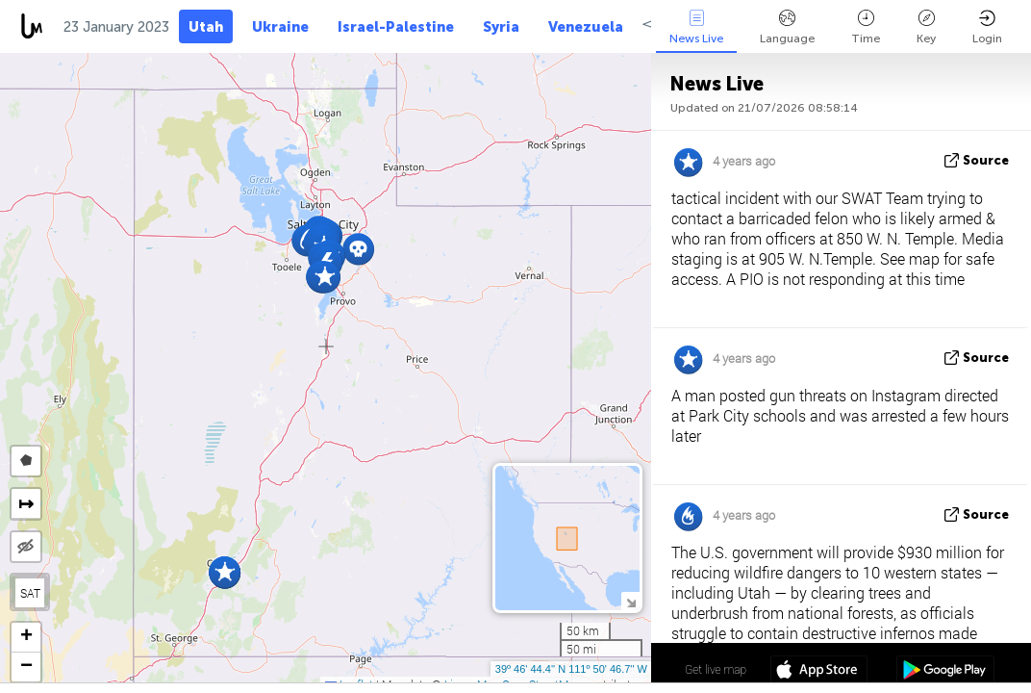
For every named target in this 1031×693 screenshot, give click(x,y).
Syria (501, 27)
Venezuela (585, 27)
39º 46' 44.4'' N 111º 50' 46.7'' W (571, 669)
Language (787, 27)
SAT (30, 593)
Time (865, 27)
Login (987, 27)
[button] (358, 249)
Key (926, 27)
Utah (206, 27)
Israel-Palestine (396, 27)
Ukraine (280, 27)
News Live (696, 27)
